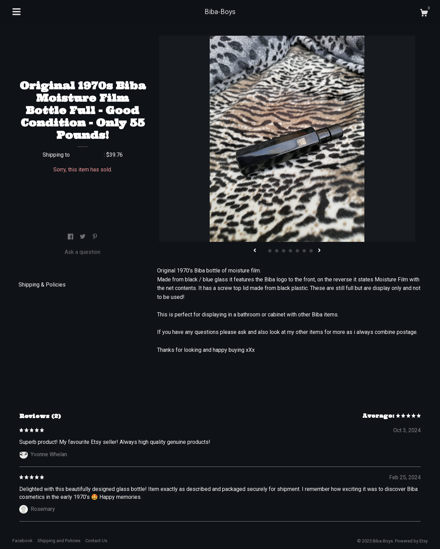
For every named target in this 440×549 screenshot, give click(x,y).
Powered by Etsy (411, 541)
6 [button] (297, 251)
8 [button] (311, 251)
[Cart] (424, 14)
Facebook (22, 540)
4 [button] (283, 251)
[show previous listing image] (254, 250)
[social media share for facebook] (71, 237)
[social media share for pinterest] (95, 237)
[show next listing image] (319, 250)
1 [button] (263, 251)
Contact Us (96, 540)
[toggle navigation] (16, 11)
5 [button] (290, 251)
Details (30, 270)
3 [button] (276, 251)
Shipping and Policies (58, 540)
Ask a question (82, 252)
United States (87, 155)
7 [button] (304, 251)
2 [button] (270, 251)
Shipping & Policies (42, 284)
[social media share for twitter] (83, 237)
